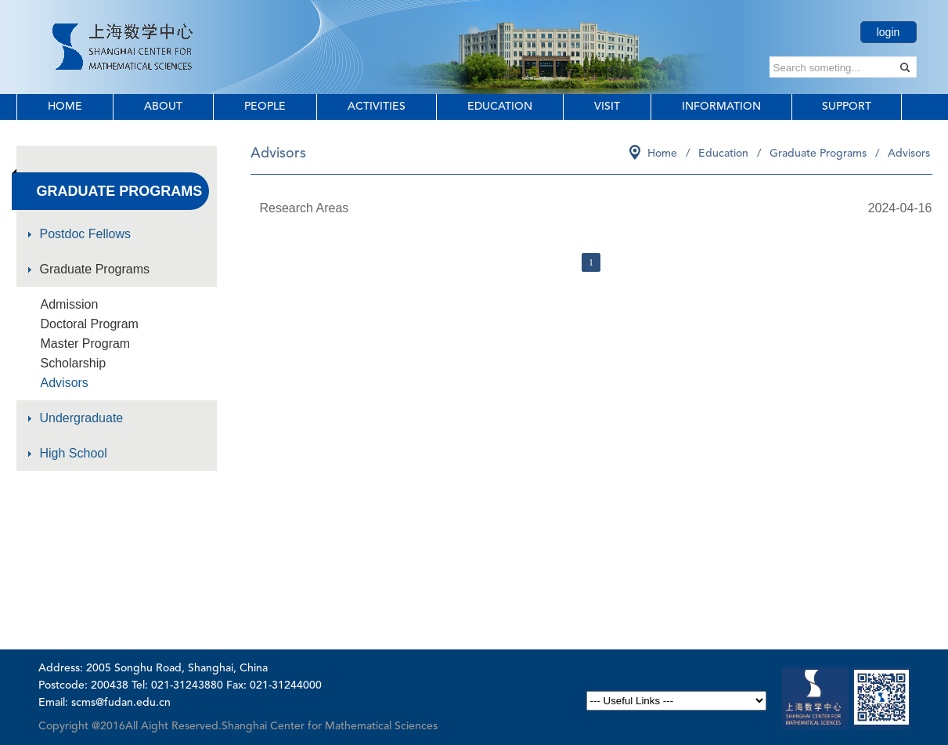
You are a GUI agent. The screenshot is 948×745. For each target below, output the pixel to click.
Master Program (86, 343)
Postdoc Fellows (86, 233)
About (163, 106)
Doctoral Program (90, 324)
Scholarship (73, 363)
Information (721, 106)
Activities (377, 106)
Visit (607, 106)
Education (499, 106)
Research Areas (304, 208)
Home (65, 106)
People (265, 106)
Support (846, 106)
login (888, 32)
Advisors (64, 382)
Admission (70, 304)
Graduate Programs (95, 269)
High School (73, 453)
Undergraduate (82, 418)
